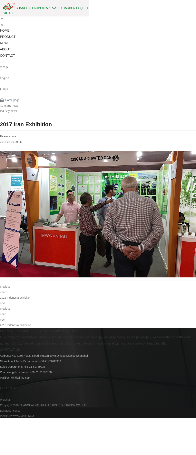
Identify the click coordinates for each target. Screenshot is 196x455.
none (3, 292)
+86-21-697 (31, 366)
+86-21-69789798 (41, 372)
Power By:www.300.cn (13, 415)
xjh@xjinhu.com (20, 377)
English (4, 78)
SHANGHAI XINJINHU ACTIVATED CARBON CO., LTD (39, 331)
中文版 (4, 67)
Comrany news (9, 105)
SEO (31, 415)
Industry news (8, 111)
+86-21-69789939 (49, 361)
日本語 (4, 89)
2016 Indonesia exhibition (15, 297)
